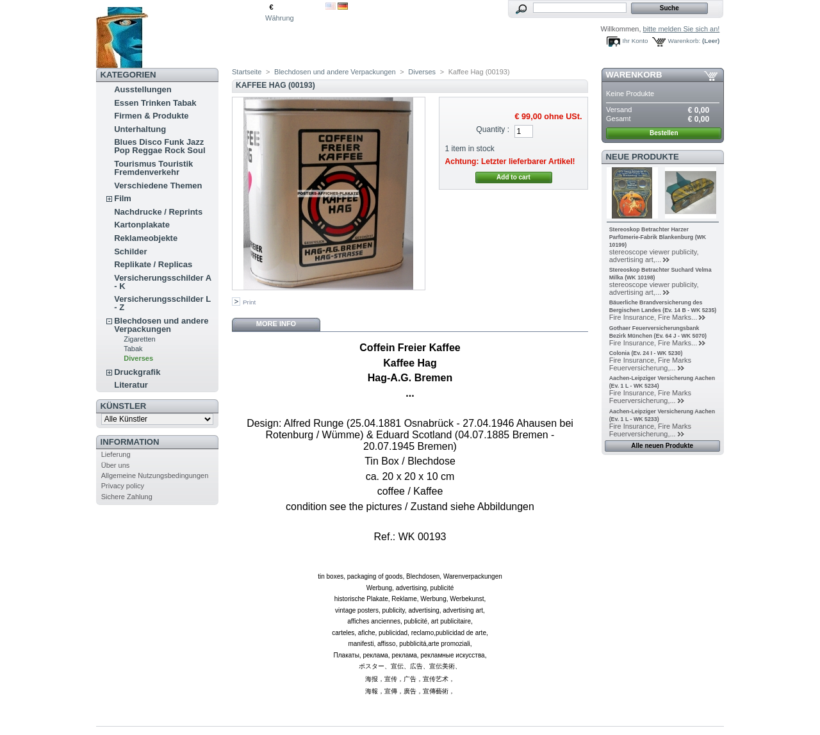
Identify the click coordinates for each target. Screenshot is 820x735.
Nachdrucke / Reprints (158, 212)
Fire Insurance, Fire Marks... (653, 317)
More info (276, 323)
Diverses (138, 358)
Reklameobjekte (145, 238)
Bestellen (664, 132)
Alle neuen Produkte (662, 445)
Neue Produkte (642, 156)
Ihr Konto (635, 40)
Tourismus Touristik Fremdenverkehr (153, 168)
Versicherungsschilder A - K (162, 282)
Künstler (124, 406)
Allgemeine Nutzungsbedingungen (155, 475)
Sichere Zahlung (126, 496)
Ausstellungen (143, 89)
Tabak (133, 348)
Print (249, 302)
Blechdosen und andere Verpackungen (161, 325)
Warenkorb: (684, 40)
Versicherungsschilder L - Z (162, 303)
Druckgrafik (137, 372)
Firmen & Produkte (151, 115)
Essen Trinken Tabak (155, 103)
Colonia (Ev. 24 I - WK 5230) (646, 353)
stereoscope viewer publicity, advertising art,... (654, 255)
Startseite (246, 72)
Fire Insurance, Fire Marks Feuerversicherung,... (650, 364)
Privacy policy (122, 486)
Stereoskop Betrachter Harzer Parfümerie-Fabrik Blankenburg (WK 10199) (658, 237)
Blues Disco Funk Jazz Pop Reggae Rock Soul (159, 146)
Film (122, 198)
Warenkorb (634, 74)
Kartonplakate (142, 224)
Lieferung (116, 454)
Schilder (130, 251)
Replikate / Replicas (153, 264)
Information (130, 442)
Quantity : (492, 129)
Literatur (131, 385)
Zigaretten (140, 339)
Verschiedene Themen (158, 185)
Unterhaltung (140, 129)
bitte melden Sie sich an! (681, 29)
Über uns (115, 465)
